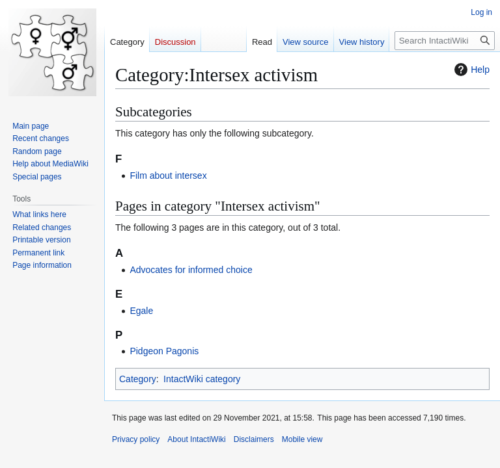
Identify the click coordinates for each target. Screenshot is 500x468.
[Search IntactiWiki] (445, 40)
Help (470, 69)
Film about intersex (168, 175)
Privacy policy (136, 439)
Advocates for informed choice (191, 270)
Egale (141, 311)
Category (137, 379)
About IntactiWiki (196, 439)
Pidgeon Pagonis (164, 351)
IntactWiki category (201, 379)
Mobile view (302, 439)
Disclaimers (254, 439)
